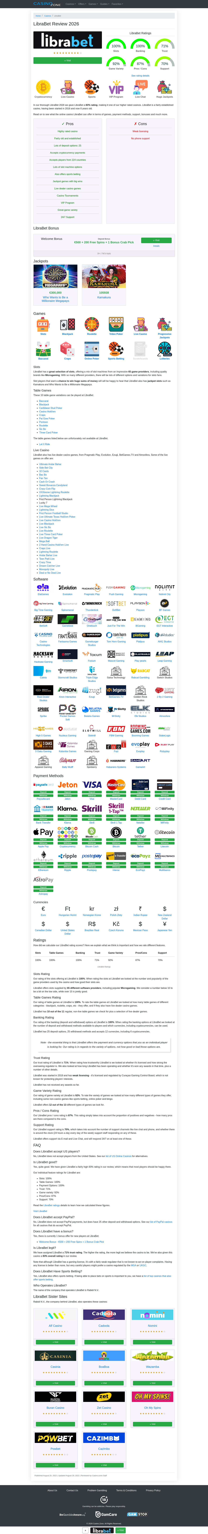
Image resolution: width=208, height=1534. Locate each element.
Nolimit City (165, 594)
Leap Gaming (165, 661)
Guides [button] (104, 4)
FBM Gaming (116, 735)
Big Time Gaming (43, 610)
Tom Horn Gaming (116, 641)
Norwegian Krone (92, 915)
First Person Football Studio (53, 513)
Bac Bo (43, 474)
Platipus (140, 641)
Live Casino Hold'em (50, 520)
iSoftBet (116, 610)
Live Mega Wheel (48, 506)
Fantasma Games (67, 641)
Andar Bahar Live (48, 555)
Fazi (116, 751)
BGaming (140, 626)
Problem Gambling (97, 1490)
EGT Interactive (165, 626)
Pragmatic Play (92, 594)
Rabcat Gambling (140, 677)
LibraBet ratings (51, 1205)
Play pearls (140, 661)
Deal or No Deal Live (50, 573)
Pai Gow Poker (47, 418)
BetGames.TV (116, 697)
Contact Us (72, 1490)
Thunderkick (92, 610)
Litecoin (165, 846)
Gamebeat (67, 626)
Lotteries (165, 358)
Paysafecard (43, 799)
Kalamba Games (67, 751)
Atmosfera (164, 716)
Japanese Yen (164, 930)
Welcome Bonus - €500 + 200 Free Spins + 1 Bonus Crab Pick (71, 1242)
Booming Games (140, 735)
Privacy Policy (153, 1490)
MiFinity (165, 822)
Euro (43, 915)
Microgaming (140, 594)
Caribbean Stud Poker (50, 408)
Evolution (67, 594)
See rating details (140, 75)
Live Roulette (46, 531)
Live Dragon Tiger (48, 538)
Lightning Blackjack (49, 495)
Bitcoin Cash (91, 846)
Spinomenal (67, 610)
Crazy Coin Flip (47, 488)
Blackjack (67, 334)
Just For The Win (116, 626)
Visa (92, 799)
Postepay (92, 870)
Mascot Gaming (116, 661)
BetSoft (43, 626)
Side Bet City (46, 467)
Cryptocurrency (67, 846)
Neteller (140, 822)
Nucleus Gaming (67, 735)
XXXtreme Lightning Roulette (54, 492)
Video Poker (116, 334)
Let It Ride (44, 444)
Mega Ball (44, 541)
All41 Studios (165, 641)
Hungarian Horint (67, 915)
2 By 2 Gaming (164, 697)
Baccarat (43, 358)
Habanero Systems (116, 767)
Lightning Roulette (48, 552)
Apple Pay (43, 846)
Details (156, 246)
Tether (140, 846)
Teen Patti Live (47, 559)
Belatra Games (92, 716)
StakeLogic (164, 735)
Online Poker (92, 358)
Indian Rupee (140, 915)
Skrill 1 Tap (116, 822)
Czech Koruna (116, 930)
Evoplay (140, 751)
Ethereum (43, 870)
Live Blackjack (46, 524)
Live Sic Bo (45, 527)
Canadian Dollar (43, 930)
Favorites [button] (116, 4)
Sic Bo (42, 429)
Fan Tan (43, 478)
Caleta (43, 677)
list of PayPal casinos (161, 1222)
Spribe (43, 716)
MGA (133, 1265)
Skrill (91, 822)
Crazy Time (45, 562)
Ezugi (92, 697)
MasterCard (116, 799)
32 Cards (44, 471)
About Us (52, 1490)
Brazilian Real (92, 930)
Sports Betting (116, 358)
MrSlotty (116, 716)
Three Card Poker (48, 432)
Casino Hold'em (47, 411)
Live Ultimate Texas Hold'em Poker (57, 517)
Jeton (67, 799)
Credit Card (165, 799)
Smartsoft (68, 661)
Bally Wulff (67, 767)
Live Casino (140, 334)
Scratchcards (140, 358)
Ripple (67, 870)
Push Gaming (116, 594)
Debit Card (140, 799)
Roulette (91, 334)
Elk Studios (140, 716)
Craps (67, 358)
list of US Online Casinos (119, 1156)
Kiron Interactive (67, 697)
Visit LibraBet (40, 1211)
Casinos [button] (70, 4)
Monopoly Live (46, 569)
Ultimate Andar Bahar (50, 464)
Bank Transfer (43, 822)
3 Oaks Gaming (43, 751)
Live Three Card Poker (51, 534)
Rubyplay (165, 751)
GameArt (140, 767)
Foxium (92, 661)
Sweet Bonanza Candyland (53, 485)
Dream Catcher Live (49, 566)
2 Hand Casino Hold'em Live (54, 545)
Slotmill (92, 735)
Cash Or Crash (47, 481)
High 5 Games (43, 735)
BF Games (164, 610)
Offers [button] (81, 4)
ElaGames (43, 594)
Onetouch (92, 626)
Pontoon (43, 422)
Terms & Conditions (126, 1490)
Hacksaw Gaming (43, 662)
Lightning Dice (46, 510)
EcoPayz (140, 870)
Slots (43, 334)
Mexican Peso (140, 930)
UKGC (143, 1265)
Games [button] (92, 4)
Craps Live (44, 548)
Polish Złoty (116, 915)
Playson (140, 610)
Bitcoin (116, 846)
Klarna (67, 822)
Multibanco (164, 870)
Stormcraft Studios (67, 677)
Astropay (43, 894)
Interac (116, 870)
